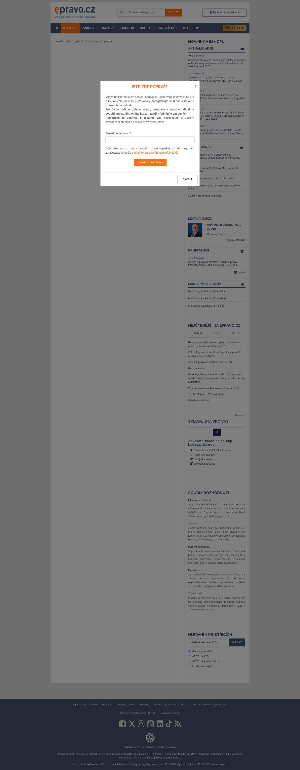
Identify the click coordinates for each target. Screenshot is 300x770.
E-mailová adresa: (118, 133)
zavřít (187, 179)
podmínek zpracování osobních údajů (155, 152)
